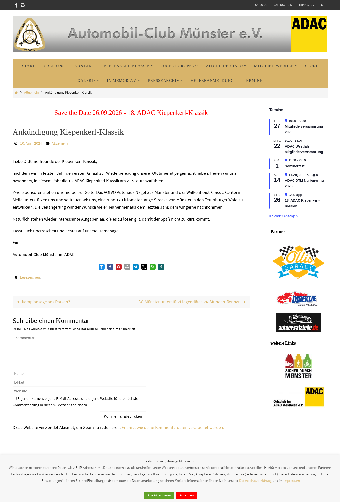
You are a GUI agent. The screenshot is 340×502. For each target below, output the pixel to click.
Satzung (261, 5)
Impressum (307, 5)
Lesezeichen (30, 277)
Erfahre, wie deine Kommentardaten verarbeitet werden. (173, 427)
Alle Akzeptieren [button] (159, 495)
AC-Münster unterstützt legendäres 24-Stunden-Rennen (193, 301)
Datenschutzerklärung (255, 480)
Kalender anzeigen (283, 216)
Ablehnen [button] (187, 495)
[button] (102, 267)
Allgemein (31, 92)
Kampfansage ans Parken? (42, 301)
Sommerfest (295, 166)
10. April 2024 (31, 143)
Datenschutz (283, 5)
